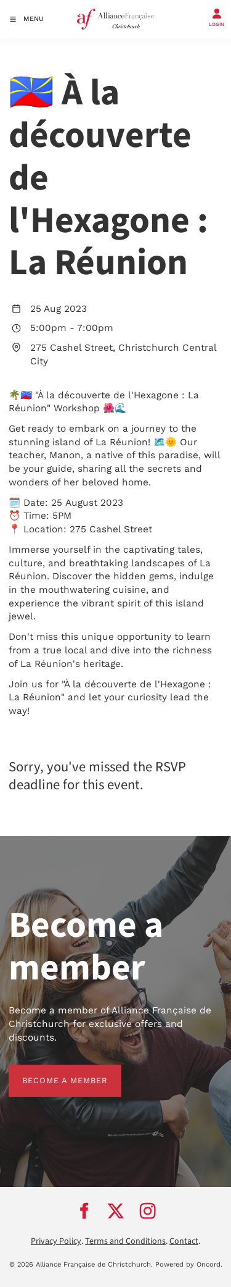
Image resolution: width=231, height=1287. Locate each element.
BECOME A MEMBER (51, 1071)
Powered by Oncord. (188, 1264)
